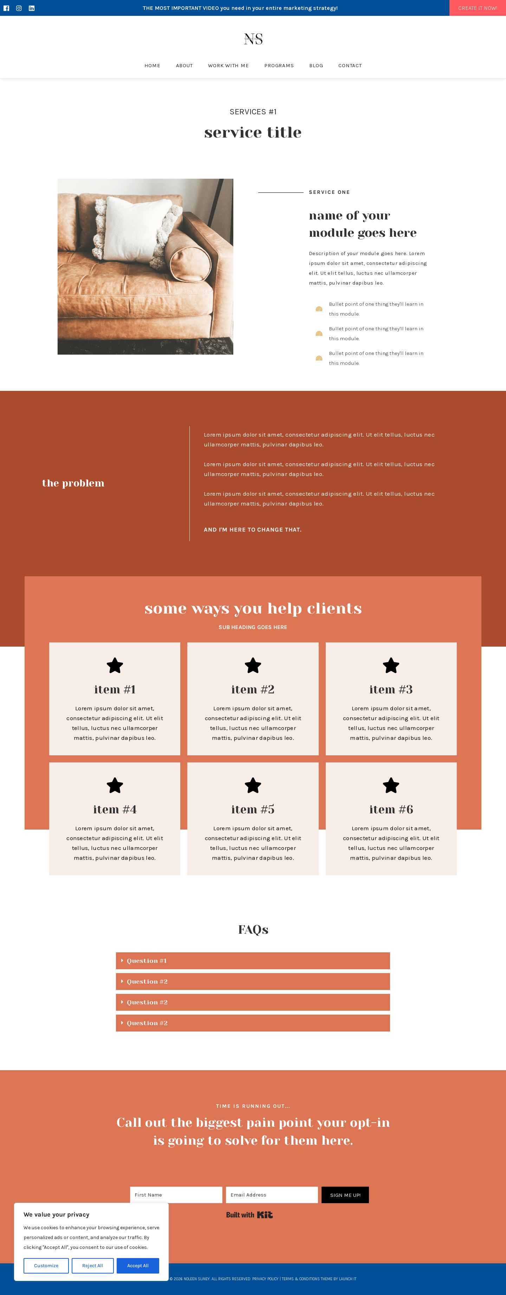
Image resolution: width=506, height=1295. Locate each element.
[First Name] (176, 1195)
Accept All (138, 1266)
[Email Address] (272, 1195)
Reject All (92, 1266)
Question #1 (147, 960)
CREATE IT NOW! (477, 8)
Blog (316, 65)
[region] (91, 1242)
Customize (46, 1266)
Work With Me (228, 65)
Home (152, 65)
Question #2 (147, 981)
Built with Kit (249, 1214)
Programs (279, 65)
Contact (350, 65)
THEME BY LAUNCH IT (338, 1279)
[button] (253, 960)
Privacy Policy (265, 1279)
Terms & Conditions (301, 1279)
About (184, 65)
